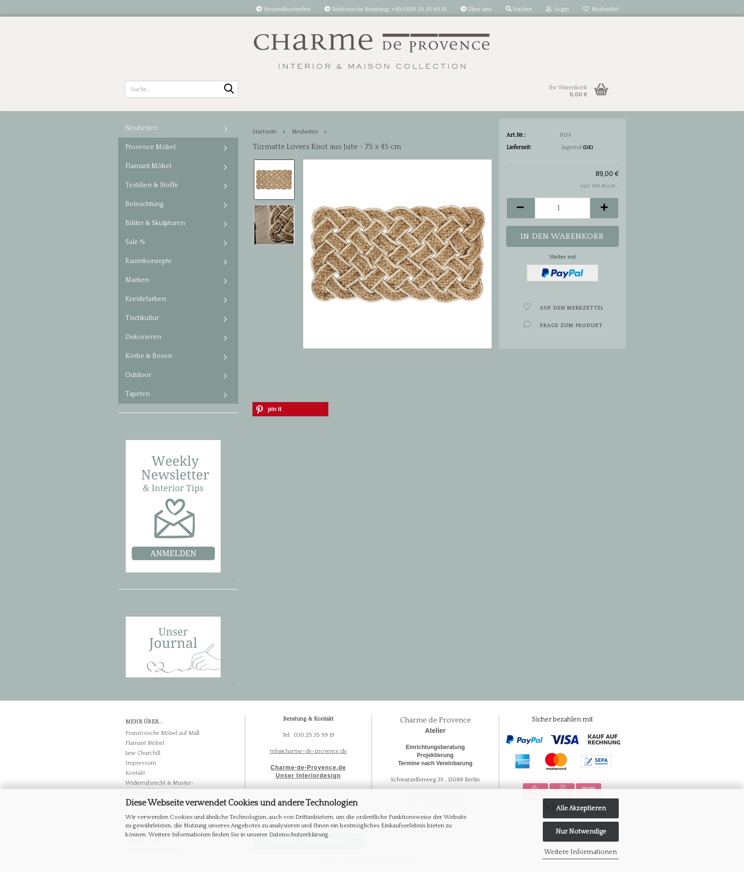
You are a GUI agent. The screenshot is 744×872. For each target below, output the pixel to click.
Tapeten (137, 394)
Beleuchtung (144, 204)
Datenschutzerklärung (298, 834)
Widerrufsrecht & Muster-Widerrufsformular (159, 787)
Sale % (135, 242)
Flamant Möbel (148, 166)
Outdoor (138, 375)
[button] (520, 208)
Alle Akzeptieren (581, 808)
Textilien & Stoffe (151, 185)
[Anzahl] (562, 208)
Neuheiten (141, 128)
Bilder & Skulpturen (155, 223)
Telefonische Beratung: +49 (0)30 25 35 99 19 (385, 9)
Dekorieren (143, 337)
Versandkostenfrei (283, 9)
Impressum (140, 763)
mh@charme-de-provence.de (308, 751)
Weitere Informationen (580, 852)
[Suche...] (229, 89)
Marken (137, 280)
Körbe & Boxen (148, 356)
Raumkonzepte (148, 261)
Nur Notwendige (581, 831)
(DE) (588, 147)
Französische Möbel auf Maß (162, 733)
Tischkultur (142, 318)
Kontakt (135, 773)
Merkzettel (601, 9)
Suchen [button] (519, 9)
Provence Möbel (150, 147)
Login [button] (557, 9)
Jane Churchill (142, 753)
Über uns (476, 9)
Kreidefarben (145, 299)
